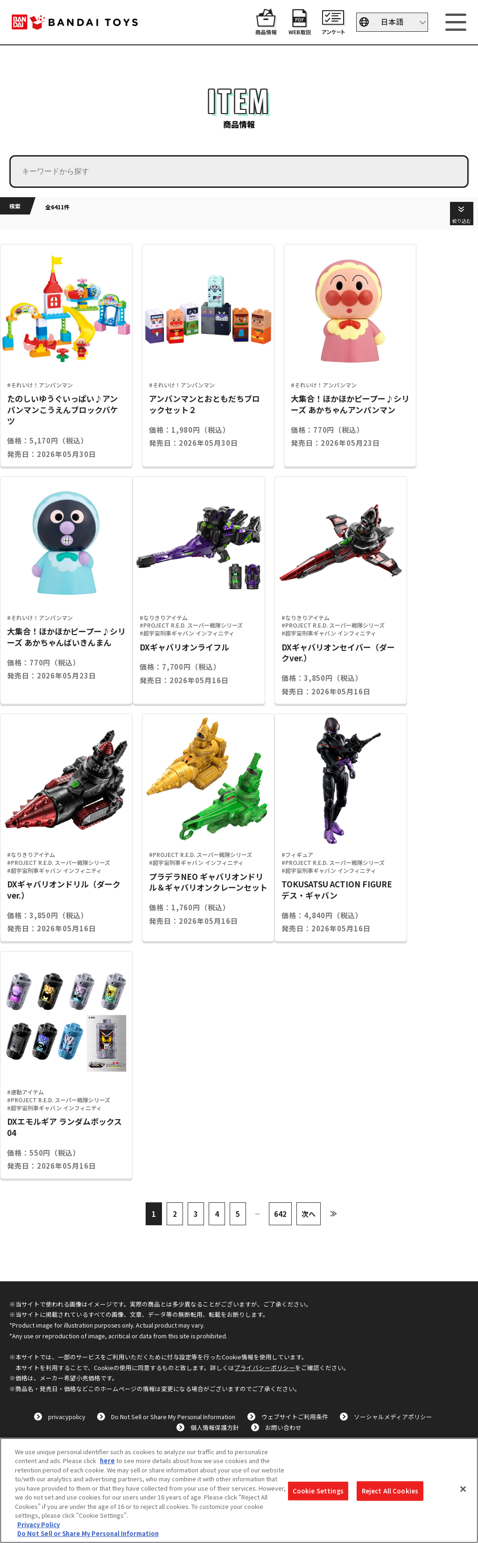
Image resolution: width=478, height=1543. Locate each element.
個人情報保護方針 (214, 1427)
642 (280, 1214)
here (107, 1460)
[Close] (463, 1489)
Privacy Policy (38, 1524)
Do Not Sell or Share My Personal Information (173, 1416)
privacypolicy (66, 1416)
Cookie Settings (318, 1490)
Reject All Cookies (390, 1490)
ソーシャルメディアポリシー (393, 1416)
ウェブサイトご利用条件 (294, 1416)
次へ (309, 1214)
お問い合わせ (283, 1427)
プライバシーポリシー (264, 1367)
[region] (239, 1490)
